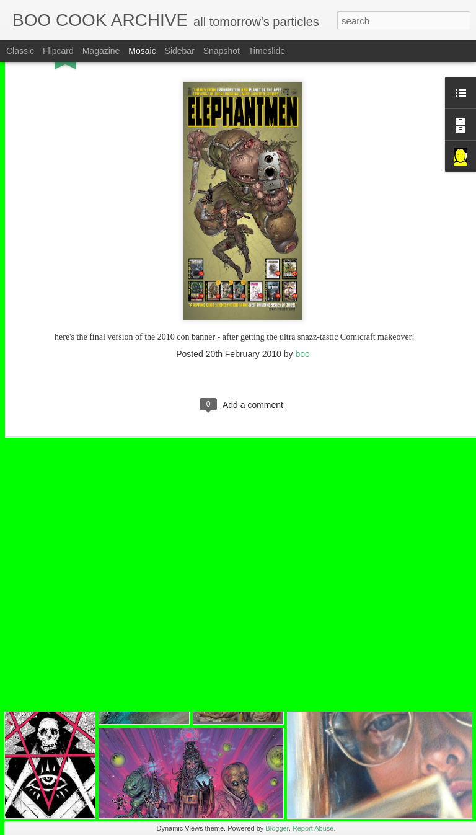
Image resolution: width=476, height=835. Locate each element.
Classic (20, 51)
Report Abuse (313, 828)
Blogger (276, 828)
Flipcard (58, 51)
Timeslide (267, 51)
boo (302, 302)
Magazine (101, 51)
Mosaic (142, 51)
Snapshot (221, 51)
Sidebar (180, 51)
